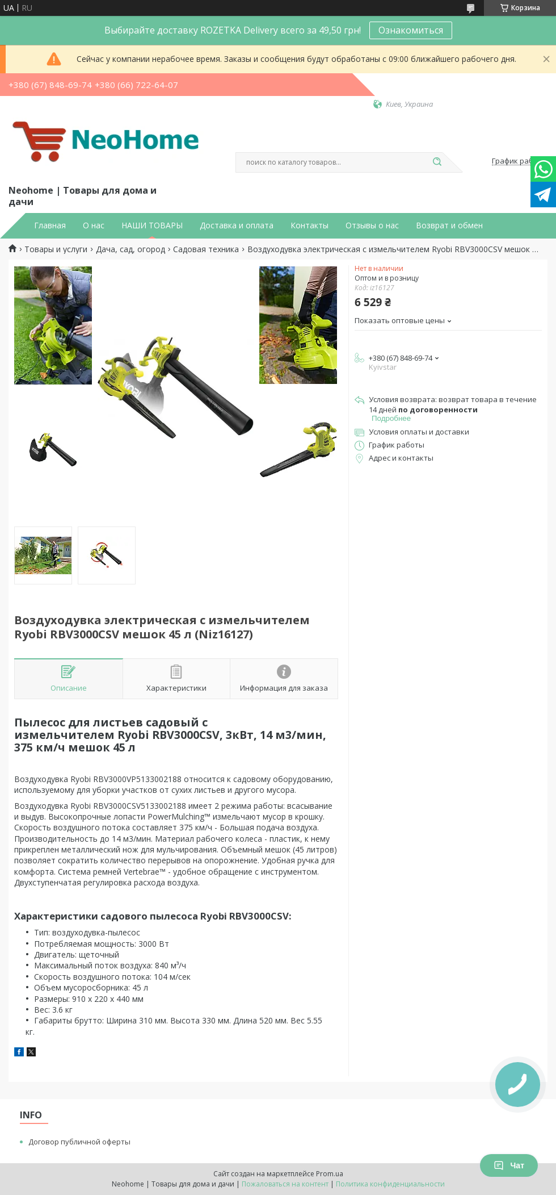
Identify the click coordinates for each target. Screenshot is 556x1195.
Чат (509, 1165)
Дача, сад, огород (130, 249)
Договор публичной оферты (79, 1141)
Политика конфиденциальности (390, 1184)
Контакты (309, 225)
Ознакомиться (410, 30)
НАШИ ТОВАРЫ (152, 225)
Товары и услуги (55, 249)
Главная (50, 225)
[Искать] (437, 162)
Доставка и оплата (236, 225)
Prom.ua (329, 1174)
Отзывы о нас (372, 225)
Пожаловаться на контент (285, 1184)
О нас (93, 225)
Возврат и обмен (449, 225)
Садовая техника (206, 249)
